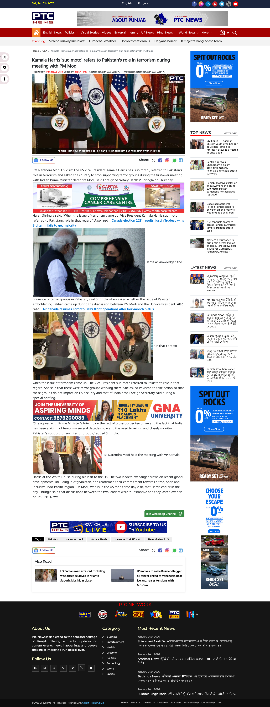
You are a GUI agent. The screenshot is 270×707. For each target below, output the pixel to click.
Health (108, 647)
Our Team (176, 702)
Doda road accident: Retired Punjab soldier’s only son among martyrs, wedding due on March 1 (221, 208)
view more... (231, 133)
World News (188, 32)
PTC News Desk (54, 71)
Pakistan (53, 539)
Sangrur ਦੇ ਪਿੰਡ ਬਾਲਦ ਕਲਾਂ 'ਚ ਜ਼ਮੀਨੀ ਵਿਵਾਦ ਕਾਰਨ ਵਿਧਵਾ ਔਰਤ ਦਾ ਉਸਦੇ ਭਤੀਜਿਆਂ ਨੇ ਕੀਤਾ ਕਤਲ (222, 355)
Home (35, 51)
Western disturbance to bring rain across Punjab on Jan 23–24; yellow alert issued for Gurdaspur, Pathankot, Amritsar (221, 245)
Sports (108, 674)
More (206, 32)
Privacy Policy (191, 702)
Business (109, 636)
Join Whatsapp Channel (165, 513)
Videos (106, 32)
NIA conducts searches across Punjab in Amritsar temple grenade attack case (221, 226)
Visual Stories (90, 32)
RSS (219, 702)
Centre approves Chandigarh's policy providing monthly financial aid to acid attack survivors (222, 167)
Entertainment (126, 32)
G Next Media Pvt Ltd (93, 702)
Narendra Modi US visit (127, 539)
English (127, 3)
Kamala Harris (99, 539)
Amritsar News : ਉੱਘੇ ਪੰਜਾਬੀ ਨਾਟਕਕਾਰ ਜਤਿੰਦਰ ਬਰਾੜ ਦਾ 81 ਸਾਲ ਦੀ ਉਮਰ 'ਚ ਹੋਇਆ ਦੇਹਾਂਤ (221, 302)
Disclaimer (162, 702)
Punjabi (143, 3)
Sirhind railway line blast (67, 41)
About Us (135, 702)
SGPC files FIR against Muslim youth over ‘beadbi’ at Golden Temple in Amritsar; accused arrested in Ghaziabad (222, 146)
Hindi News (166, 32)
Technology (111, 663)
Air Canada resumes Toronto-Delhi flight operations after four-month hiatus (98, 309)
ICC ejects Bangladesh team (201, 41)
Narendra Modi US (158, 539)
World (108, 668)
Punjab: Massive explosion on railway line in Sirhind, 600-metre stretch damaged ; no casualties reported (222, 188)
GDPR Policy (208, 702)
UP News (147, 32)
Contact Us (149, 702)
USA (44, 51)
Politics (71, 32)
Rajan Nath (81, 71)
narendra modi (74, 539)
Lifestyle (109, 652)
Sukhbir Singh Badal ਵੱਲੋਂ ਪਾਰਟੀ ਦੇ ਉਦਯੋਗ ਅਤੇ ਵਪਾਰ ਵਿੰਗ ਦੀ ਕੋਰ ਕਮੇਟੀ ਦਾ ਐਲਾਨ (222, 338)
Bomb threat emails (135, 41)
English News (52, 32)
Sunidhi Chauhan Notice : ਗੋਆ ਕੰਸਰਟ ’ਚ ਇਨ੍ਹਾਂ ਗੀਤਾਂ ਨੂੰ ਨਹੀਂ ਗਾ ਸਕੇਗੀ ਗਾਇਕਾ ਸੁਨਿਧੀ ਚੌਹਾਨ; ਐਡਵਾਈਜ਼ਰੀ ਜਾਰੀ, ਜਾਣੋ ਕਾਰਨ (221, 374)
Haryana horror (165, 41)
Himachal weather (102, 41)
